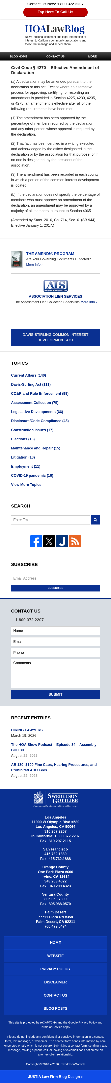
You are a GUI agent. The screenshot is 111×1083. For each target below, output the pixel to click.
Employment (25, 466)
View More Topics (26, 485)
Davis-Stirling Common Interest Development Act (55, 337)
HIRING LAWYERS (27, 730)
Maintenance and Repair (35, 448)
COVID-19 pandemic (32, 476)
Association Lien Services (55, 296)
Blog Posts (55, 1009)
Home (55, 943)
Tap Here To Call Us (55, 12)
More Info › (34, 265)
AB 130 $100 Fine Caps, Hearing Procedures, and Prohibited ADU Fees (54, 767)
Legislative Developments (37, 412)
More (92, 56)
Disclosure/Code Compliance (40, 421)
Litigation (23, 457)
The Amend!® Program (50, 254)
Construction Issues (32, 430)
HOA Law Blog (55, 35)
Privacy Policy (55, 969)
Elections (23, 439)
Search (95, 520)
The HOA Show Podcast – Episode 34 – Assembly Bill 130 (53, 747)
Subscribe (55, 587)
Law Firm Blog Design (54, 1077)
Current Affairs (28, 375)
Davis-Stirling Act (31, 384)
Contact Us (55, 56)
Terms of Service (51, 1027)
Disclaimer (55, 982)
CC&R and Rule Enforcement (39, 394)
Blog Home (18, 56)
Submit (55, 694)
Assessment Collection (34, 403)
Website (55, 956)
